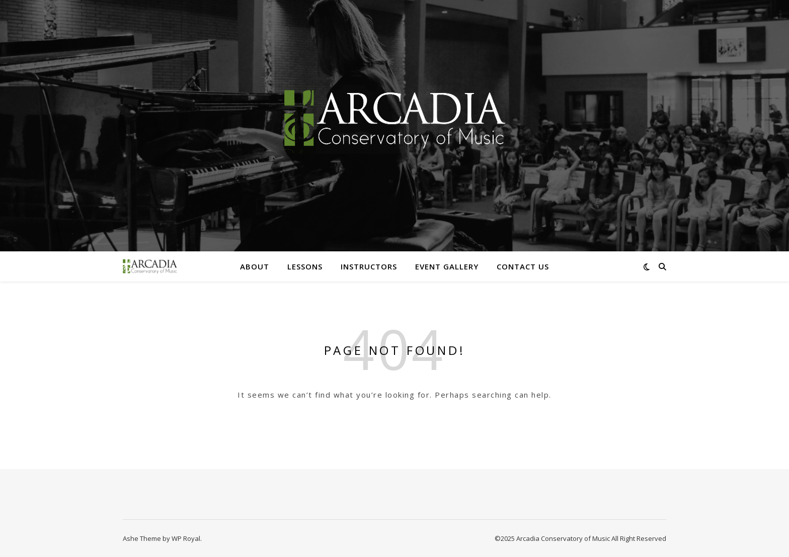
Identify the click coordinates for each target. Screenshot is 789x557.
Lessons (305, 266)
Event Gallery (447, 266)
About (254, 266)
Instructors (369, 266)
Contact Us (523, 266)
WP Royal (186, 538)
